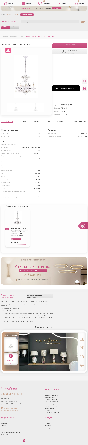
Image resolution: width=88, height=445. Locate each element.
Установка (48, 425)
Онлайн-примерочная (52, 412)
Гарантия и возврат (51, 399)
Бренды (47, 410)
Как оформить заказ (51, 401)
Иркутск (3, 14)
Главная (8, 3)
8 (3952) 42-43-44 (13, 14)
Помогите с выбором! (66, 88)
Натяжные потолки (4, 27)
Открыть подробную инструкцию (35, 296)
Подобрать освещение (30, 22)
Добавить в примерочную (70, 52)
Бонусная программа (52, 395)
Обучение (48, 423)
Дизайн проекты (50, 408)
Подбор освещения (13, 27)
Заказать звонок (27, 14)
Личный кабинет (50, 397)
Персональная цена (16, 239)
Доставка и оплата (51, 406)
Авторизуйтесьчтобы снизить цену (70, 46)
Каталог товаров (50, 404)
